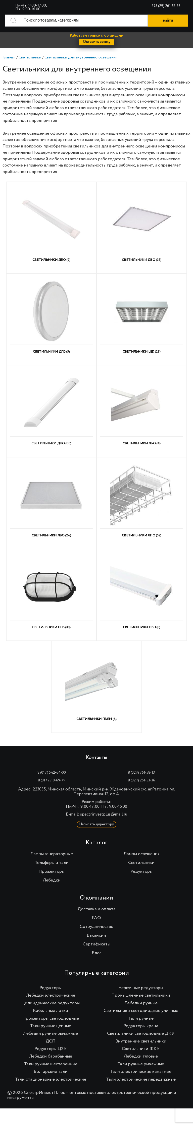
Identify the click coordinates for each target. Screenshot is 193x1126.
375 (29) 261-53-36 (166, 6)
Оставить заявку (96, 42)
